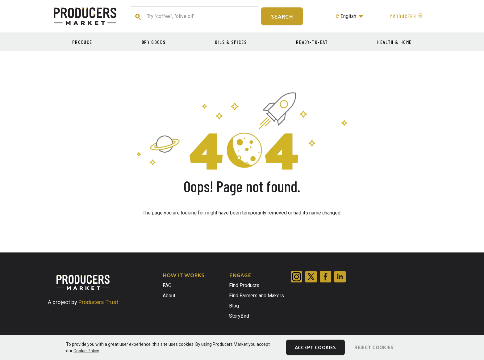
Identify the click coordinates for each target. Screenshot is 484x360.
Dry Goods (153, 42)
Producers (407, 16)
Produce (82, 42)
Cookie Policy (86, 350)
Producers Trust (98, 302)
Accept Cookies (315, 347)
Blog (234, 306)
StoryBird (239, 316)
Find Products (244, 285)
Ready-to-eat (312, 42)
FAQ (167, 285)
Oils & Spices (231, 42)
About (169, 296)
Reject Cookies (373, 347)
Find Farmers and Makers (256, 296)
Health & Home (394, 42)
